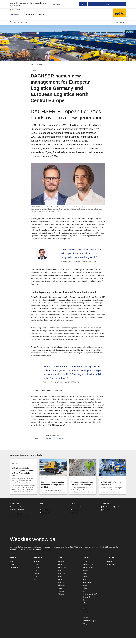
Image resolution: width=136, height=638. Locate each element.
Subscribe (20, 514)
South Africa (14, 567)
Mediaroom (15, 15)
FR (90, 564)
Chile (35, 570)
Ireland (85, 588)
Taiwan (60, 588)
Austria (85, 561)
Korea (60, 579)
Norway (85, 600)
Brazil (36, 564)
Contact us (73, 513)
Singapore (61, 585)
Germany (86, 579)
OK (83, 4)
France (85, 576)
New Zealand (111, 564)
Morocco (12, 561)
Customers (30, 15)
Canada (36, 567)
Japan (60, 576)
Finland (85, 573)
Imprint (42, 507)
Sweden (85, 618)
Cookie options (45, 513)
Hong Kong (62, 567)
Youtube (117, 507)
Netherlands (86, 597)
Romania (85, 609)
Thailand (61, 591)
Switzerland (86, 621)
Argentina (37, 561)
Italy (84, 591)
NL (92, 564)
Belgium (85, 564)
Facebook (105, 507)
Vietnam (61, 594)
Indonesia (61, 573)
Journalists (45, 15)
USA (35, 579)
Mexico (36, 573)
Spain (84, 615)
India (59, 570)
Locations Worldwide (77, 507)
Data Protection (45, 510)
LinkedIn (105, 510)
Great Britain (87, 582)
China (60, 564)
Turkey (85, 624)
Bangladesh (62, 561)
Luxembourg (87, 594)
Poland (85, 603)
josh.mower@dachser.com (55, 438)
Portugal (85, 606)
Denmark (85, 570)
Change (107, 4)
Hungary (85, 585)
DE (95, 594)
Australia (109, 561)
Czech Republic (88, 567)
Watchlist (118, 23)
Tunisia (12, 564)
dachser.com (47, 550)
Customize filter (37, 64)
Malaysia (61, 582)
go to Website (15, 10)
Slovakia (85, 612)
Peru (35, 576)
